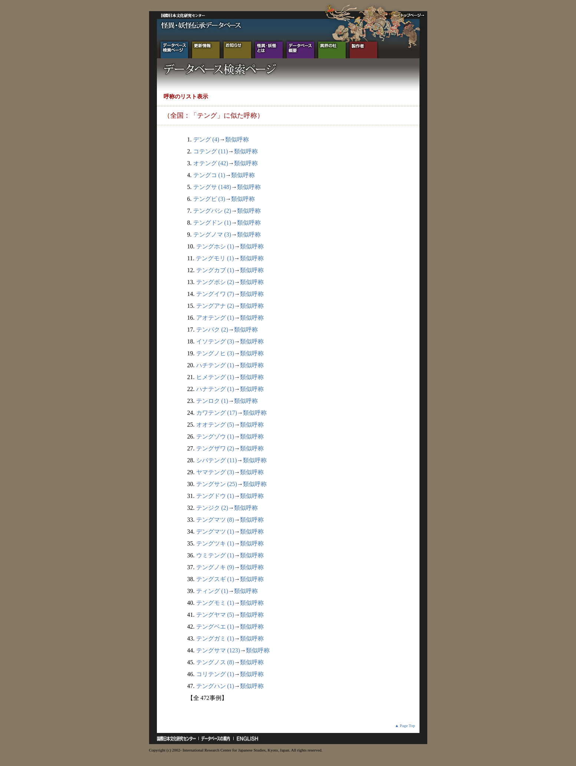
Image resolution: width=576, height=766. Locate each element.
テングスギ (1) (215, 579)
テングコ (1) (209, 175)
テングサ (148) (212, 187)
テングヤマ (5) (215, 615)
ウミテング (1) (215, 555)
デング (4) (206, 139)
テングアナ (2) (215, 306)
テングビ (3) (209, 199)
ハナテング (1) (215, 389)
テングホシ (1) (215, 246)
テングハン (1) (215, 686)
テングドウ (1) (215, 496)
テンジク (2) (212, 508)
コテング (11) (210, 151)
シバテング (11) (216, 460)
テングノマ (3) (212, 234)
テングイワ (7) (215, 294)
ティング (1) (212, 591)
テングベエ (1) (215, 626)
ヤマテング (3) (215, 472)
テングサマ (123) (218, 650)
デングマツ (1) (215, 531)
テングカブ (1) (215, 270)
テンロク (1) (212, 401)
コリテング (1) (215, 674)
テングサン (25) (216, 484)
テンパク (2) (212, 329)
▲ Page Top (405, 725)
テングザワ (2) (215, 448)
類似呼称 (237, 139)
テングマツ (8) (215, 519)
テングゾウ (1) (215, 436)
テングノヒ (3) (215, 353)
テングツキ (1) (215, 543)
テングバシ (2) (212, 211)
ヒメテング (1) (215, 377)
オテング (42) (210, 163)
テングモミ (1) (215, 603)
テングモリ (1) (215, 258)
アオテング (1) (215, 317)
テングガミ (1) (215, 638)
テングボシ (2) (215, 282)
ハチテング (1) (215, 365)
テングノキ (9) (215, 567)
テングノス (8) (215, 662)
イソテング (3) (215, 341)
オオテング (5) (215, 424)
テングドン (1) (212, 222)
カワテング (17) (216, 413)
